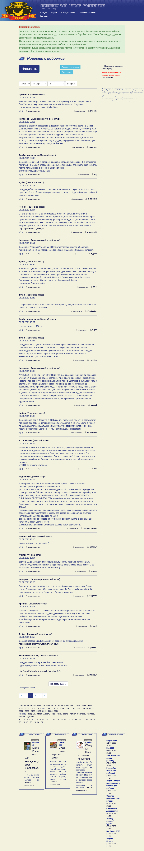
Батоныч (92, 547)
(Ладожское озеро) (31, 182)
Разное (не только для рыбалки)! (111, 770)
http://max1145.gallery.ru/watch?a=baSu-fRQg (40, 671)
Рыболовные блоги (87, 13)
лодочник (92, 147)
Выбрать (71, 84)
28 (31, 722)
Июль (65, 714)
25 (20, 722)
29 (35, 722)
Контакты (44, 16)
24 (94, 719)
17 (69, 719)
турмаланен (90, 432)
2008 (27, 708)
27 (27, 722)
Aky (94, 174)
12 (50, 719)
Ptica (94, 287)
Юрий (93, 330)
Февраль (32, 714)
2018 (85, 708)
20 (80, 719)
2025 (50, 711)
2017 (79, 708)
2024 (44, 711)
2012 (50, 708)
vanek (93, 626)
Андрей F (92, 596)
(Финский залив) (32, 94)
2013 (56, 708)
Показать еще (58, 684)
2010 (38, 708)
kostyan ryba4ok (89, 528)
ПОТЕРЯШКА (107, 78)
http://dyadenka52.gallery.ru (31, 228)
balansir (92, 405)
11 (47, 719)
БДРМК (93, 254)
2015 (68, 708)
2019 (91, 708)
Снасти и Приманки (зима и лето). (113, 798)
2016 (73, 708)
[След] (44, 695)
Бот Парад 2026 (113, 831)
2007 (21, 708)
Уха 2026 (110, 748)
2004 (78, 705)
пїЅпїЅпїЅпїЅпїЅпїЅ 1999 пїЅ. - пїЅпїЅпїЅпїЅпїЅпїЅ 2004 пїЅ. (46, 705)
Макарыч (92, 675)
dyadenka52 (91, 232)
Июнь (59, 714)
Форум (54, 13)
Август (73, 714)
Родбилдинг (111, 740)
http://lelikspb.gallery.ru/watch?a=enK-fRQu (39, 644)
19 (76, 719)
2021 (27, 711)
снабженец (91, 199)
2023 (38, 711)
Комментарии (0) (33, 111)
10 (43, 719)
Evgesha (92, 111)
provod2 (92, 648)
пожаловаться (79, 111)
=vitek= (93, 571)
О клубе (43, 13)
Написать (29, 69)
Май (53, 714)
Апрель (46, 714)
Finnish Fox (91, 311)
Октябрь (91, 714)
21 (83, 719)
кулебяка (92, 360)
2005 (83, 705)
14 (58, 719)
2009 (33, 708)
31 (42, 722)
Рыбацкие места (68, 13)
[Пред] (21, 695)
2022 (33, 711)
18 (72, 719)
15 (61, 719)
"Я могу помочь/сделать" (110, 821)
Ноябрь (22, 717)
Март (39, 714)
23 (91, 719)
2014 (62, 708)
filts (94, 469)
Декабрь (31, 717)
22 (87, 719)
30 (38, 722)
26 (24, 722)
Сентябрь (81, 714)
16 (65, 719)
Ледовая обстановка (70, 67)
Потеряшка (66, 72)
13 (54, 719)
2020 (21, 711)
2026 (56, 711)
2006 (89, 705)
